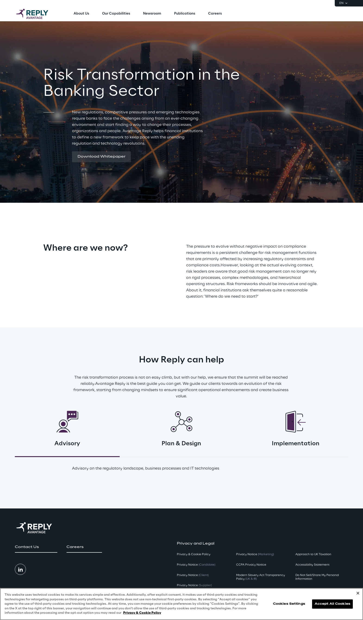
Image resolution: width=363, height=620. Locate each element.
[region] (181, 604)
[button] (101, 156)
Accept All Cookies (332, 603)
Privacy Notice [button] (196, 564)
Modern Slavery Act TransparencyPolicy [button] (260, 577)
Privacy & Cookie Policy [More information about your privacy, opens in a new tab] (142, 613)
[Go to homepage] (37, 13)
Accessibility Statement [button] (312, 564)
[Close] (358, 593)
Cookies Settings (289, 603)
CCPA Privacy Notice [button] (251, 564)
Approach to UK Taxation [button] (313, 554)
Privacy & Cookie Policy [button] (193, 554)
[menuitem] (81, 13)
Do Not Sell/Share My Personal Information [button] (317, 577)
